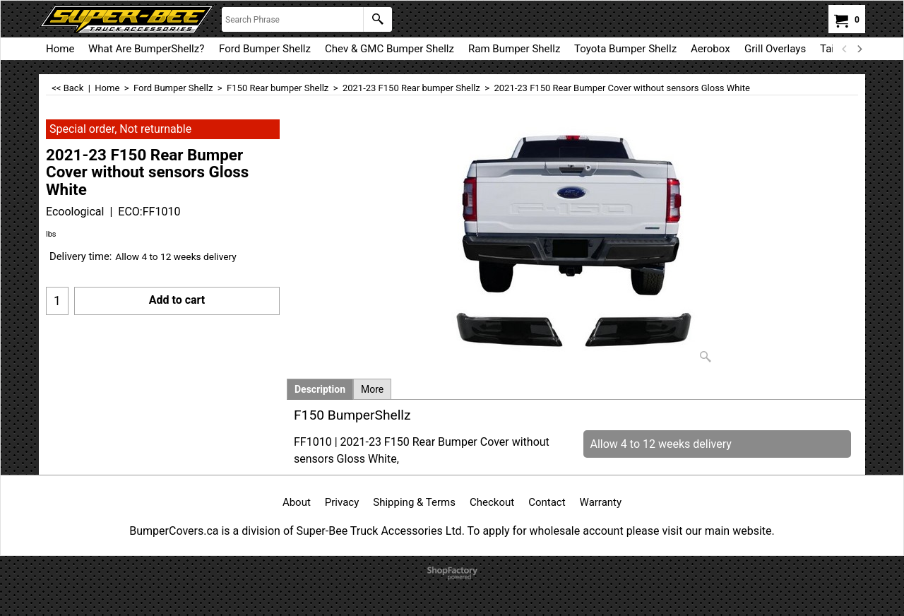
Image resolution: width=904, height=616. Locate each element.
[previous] (844, 48)
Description (320, 389)
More (372, 389)
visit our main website (716, 531)
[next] (858, 48)
